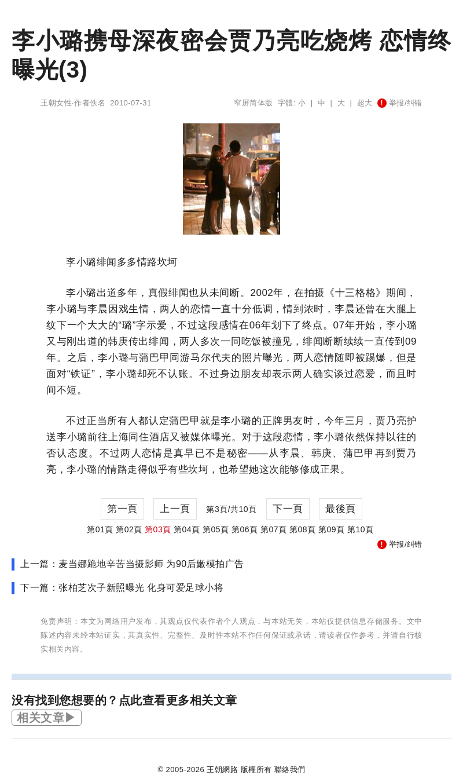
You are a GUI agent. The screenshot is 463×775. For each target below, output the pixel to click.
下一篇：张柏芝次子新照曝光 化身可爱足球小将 (121, 588)
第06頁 (245, 529)
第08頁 (302, 529)
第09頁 (331, 529)
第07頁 (273, 529)
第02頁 (129, 529)
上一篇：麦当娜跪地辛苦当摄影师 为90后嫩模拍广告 (132, 564)
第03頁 (158, 529)
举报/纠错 (399, 102)
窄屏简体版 (253, 102)
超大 (365, 102)
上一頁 (175, 508)
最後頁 (340, 508)
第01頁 (100, 529)
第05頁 (216, 529)
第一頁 (122, 508)
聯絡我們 (290, 769)
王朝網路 (222, 769)
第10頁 (360, 529)
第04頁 (187, 529)
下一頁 (288, 508)
